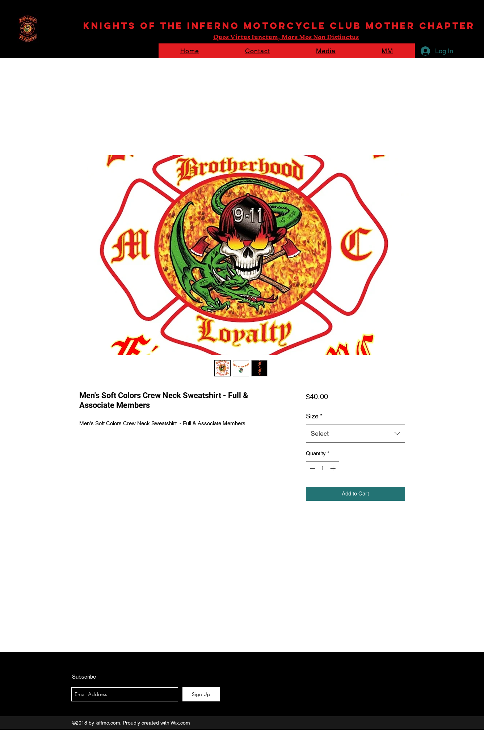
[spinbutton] (323, 468)
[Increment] (333, 468)
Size (314, 416)
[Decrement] (312, 468)
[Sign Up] (201, 694)
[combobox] (355, 434)
